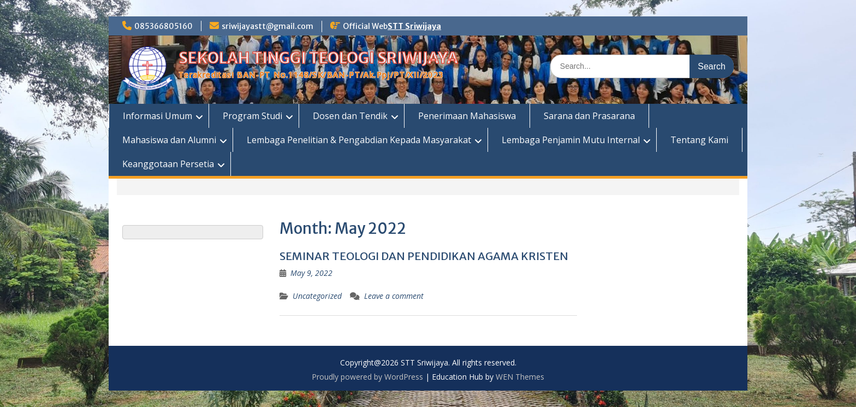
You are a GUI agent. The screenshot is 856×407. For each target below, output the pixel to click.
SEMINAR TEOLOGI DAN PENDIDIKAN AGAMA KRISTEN (424, 256)
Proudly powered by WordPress (367, 376)
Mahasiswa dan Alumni (169, 140)
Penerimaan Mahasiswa (467, 116)
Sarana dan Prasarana (589, 116)
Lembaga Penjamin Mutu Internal (571, 140)
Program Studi (252, 116)
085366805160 (163, 26)
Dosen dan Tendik (350, 116)
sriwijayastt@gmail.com (267, 26)
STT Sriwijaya (414, 26)
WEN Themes (520, 376)
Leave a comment (394, 296)
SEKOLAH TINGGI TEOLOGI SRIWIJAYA (318, 58)
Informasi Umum (157, 116)
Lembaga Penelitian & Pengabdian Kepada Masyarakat (359, 140)
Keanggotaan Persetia (168, 164)
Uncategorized (317, 296)
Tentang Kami (699, 140)
